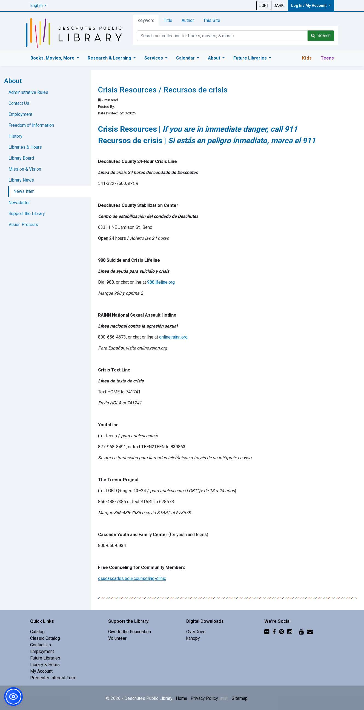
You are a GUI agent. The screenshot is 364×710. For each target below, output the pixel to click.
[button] (38, 5)
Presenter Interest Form (53, 677)
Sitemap (240, 698)
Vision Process (23, 224)
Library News (21, 180)
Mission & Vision (24, 169)
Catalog (37, 631)
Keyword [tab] (145, 20)
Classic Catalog (45, 638)
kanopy (193, 638)
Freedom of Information (31, 125)
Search (321, 35)
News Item (24, 191)
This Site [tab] (211, 20)
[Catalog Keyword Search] (222, 35)
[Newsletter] (310, 631)
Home (181, 698)
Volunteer (117, 638)
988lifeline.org (161, 282)
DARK (278, 5)
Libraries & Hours (25, 147)
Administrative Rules (28, 92)
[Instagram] (289, 631)
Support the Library (26, 213)
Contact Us (18, 103)
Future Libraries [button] (250, 58)
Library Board (21, 158)
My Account (41, 671)
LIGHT (264, 5)
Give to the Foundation (129, 631)
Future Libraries (45, 658)
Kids (307, 58)
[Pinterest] (281, 631)
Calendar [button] (186, 58)
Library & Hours (45, 664)
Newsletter (19, 202)
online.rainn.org (173, 337)
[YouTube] (301, 631)
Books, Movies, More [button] (53, 58)
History (15, 136)
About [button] (214, 58)
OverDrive (195, 631)
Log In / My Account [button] (309, 5)
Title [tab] (168, 20)
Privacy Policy (209, 698)
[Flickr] (266, 631)
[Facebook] (274, 631)
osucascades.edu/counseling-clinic (132, 578)
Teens (327, 58)
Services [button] (154, 58)
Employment (20, 114)
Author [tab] (188, 20)
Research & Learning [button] (110, 58)
